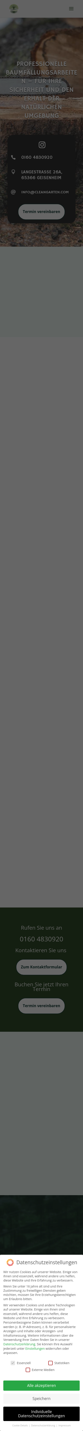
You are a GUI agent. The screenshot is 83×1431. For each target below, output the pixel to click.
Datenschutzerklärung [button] (43, 1421)
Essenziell (21, 1359)
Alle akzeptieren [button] (41, 1381)
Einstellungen (35, 1345)
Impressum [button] (64, 1421)
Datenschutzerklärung (19, 1340)
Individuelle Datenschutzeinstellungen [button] (41, 1410)
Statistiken (58, 1359)
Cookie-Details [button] (20, 1421)
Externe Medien (40, 1366)
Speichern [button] (41, 1395)
